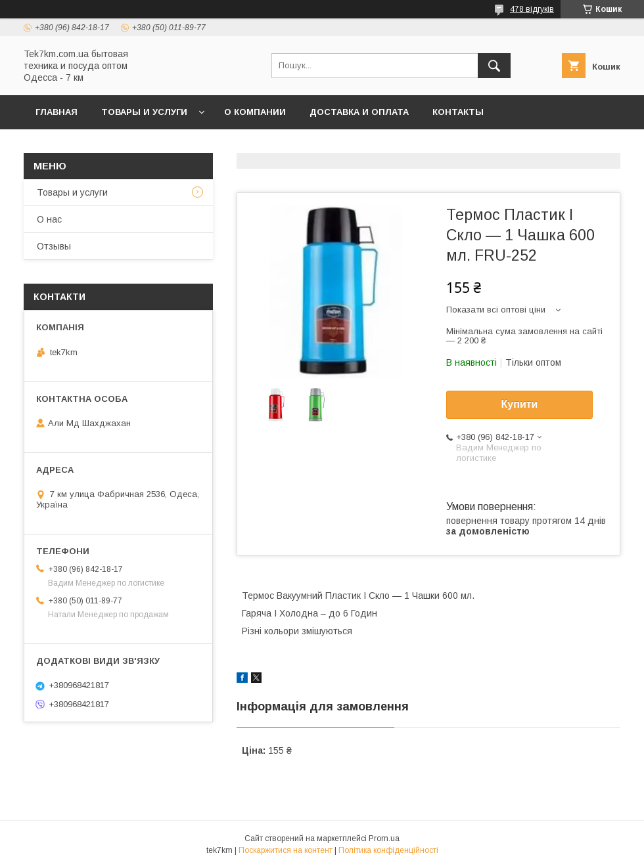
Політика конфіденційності (388, 850)
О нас (49, 219)
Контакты (458, 112)
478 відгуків (532, 9)
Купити (519, 404)
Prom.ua (384, 838)
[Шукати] (494, 65)
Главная (56, 112)
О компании (255, 112)
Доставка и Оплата (359, 112)
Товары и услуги (144, 112)
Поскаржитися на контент (286, 850)
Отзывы (54, 246)
